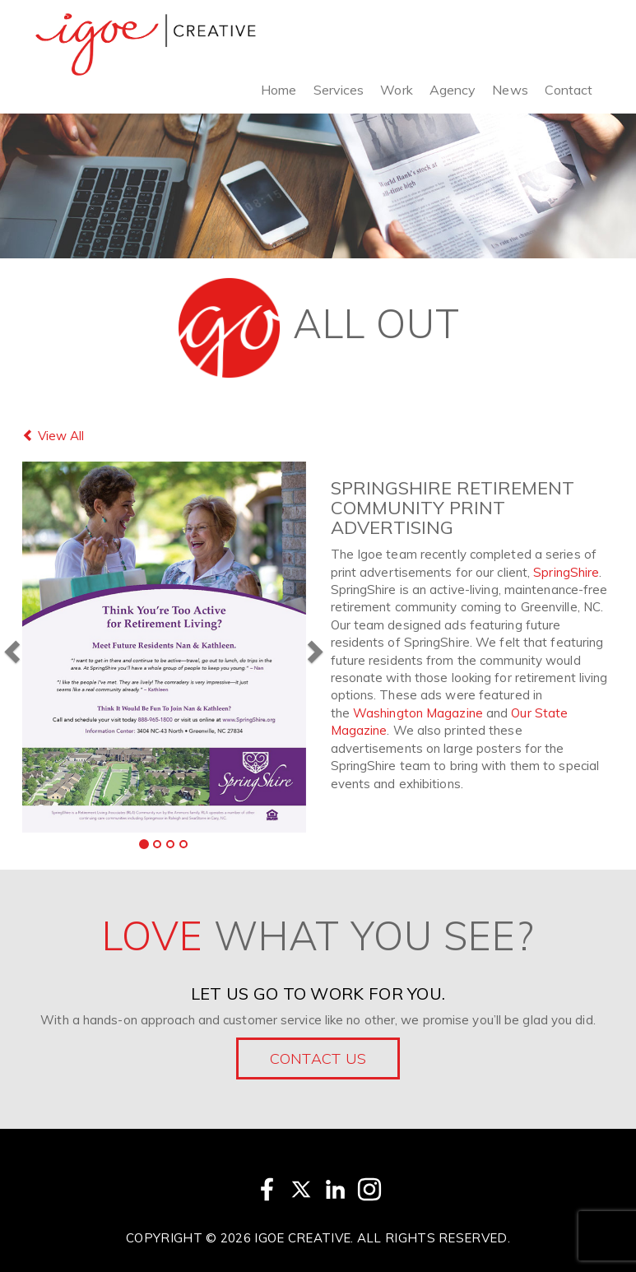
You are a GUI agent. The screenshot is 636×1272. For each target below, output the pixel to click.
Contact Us (318, 1058)
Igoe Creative (302, 1238)
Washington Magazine (418, 713)
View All (53, 435)
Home (278, 89)
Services (338, 89)
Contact (569, 89)
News (509, 89)
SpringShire (566, 572)
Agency (452, 89)
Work (396, 89)
